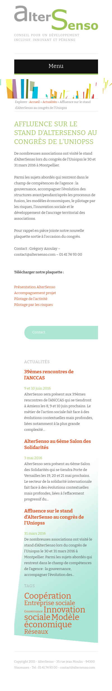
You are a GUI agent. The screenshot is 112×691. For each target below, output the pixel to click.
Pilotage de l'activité (30, 299)
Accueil (34, 102)
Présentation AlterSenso (34, 287)
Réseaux (36, 631)
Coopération (47, 596)
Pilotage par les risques (33, 305)
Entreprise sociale (49, 603)
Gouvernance (33, 611)
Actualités (49, 102)
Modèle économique (52, 621)
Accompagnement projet (35, 293)
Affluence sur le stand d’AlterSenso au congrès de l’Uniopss (54, 517)
